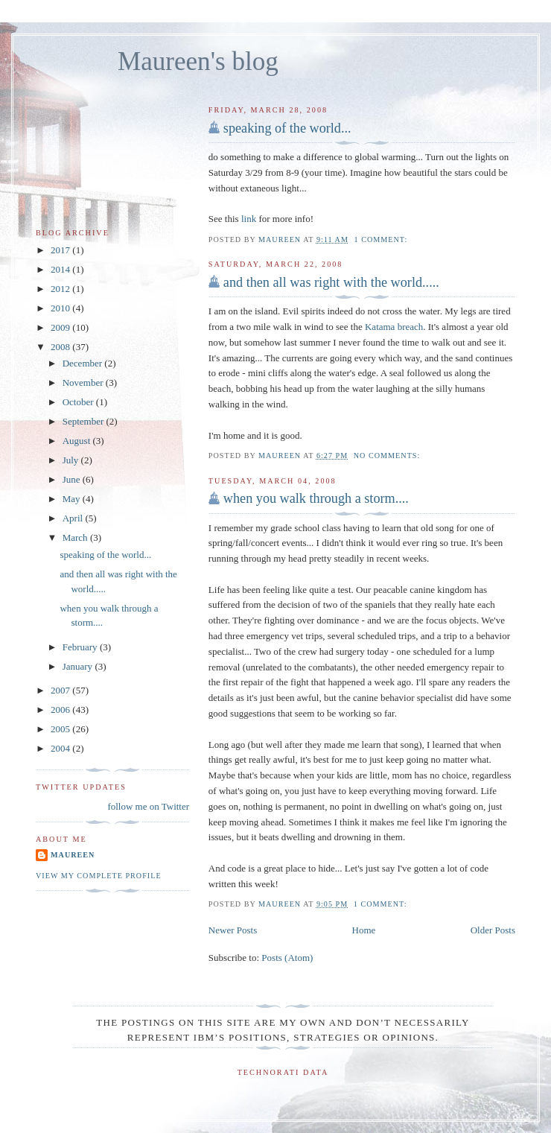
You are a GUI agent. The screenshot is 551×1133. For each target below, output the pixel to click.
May (73, 498)
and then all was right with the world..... (331, 282)
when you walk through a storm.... (316, 498)
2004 (61, 748)
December (84, 363)
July (72, 460)
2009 (61, 327)
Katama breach (394, 326)
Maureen (73, 855)
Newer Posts (232, 930)
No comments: (388, 455)
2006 (61, 709)
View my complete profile (99, 876)
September (84, 421)
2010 (61, 308)
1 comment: (382, 239)
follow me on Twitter (148, 806)
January (79, 666)
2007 (61, 690)
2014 (61, 269)
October (79, 401)
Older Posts (493, 930)
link (248, 218)
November (84, 382)
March (76, 537)
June (73, 479)
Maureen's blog (198, 61)
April (74, 518)
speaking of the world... (287, 128)
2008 (61, 346)
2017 (61, 250)
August (78, 440)
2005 (61, 728)
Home (364, 930)
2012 (61, 288)
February (81, 647)
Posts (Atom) (287, 957)
